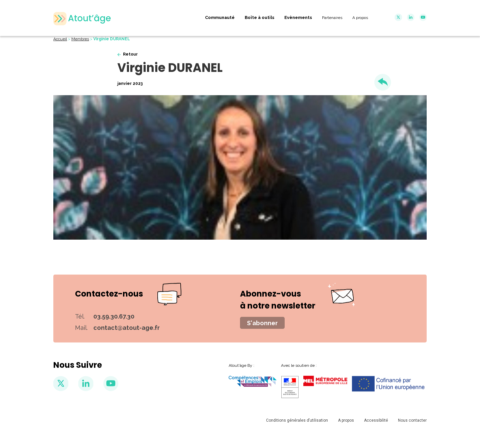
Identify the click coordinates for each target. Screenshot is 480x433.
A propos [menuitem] (360, 17)
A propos (346, 420)
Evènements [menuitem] (298, 17)
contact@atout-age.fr (126, 327)
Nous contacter (412, 420)
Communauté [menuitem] (220, 17)
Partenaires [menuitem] (332, 17)
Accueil (60, 39)
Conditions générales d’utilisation (297, 420)
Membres (80, 39)
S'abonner (262, 323)
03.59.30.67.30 (113, 316)
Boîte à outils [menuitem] (259, 17)
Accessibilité (376, 420)
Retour (130, 54)
